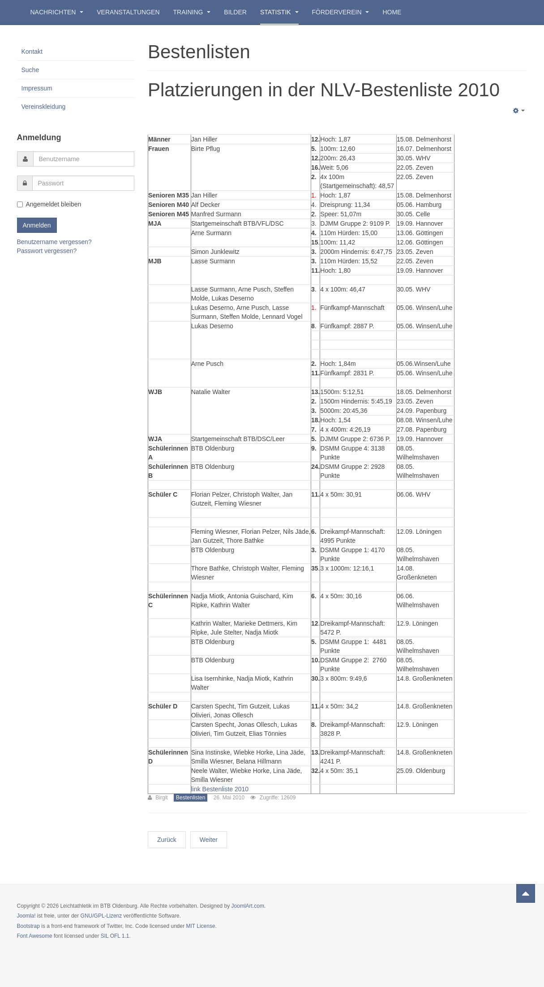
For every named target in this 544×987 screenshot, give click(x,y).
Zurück (166, 839)
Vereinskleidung (43, 106)
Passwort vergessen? (47, 250)
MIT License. (201, 926)
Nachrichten (57, 12)
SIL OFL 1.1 (115, 936)
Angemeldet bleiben (49, 204)
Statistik (279, 12)
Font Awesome (34, 936)
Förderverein (340, 12)
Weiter (209, 839)
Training (192, 12)
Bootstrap (28, 926)
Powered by (486, 913)
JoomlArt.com (247, 906)
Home (391, 12)
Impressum (36, 88)
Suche (30, 69)
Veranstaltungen (128, 12)
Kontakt (32, 51)
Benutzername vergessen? (54, 241)
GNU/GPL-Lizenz (101, 916)
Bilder (235, 12)
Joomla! (26, 916)
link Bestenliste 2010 (219, 789)
